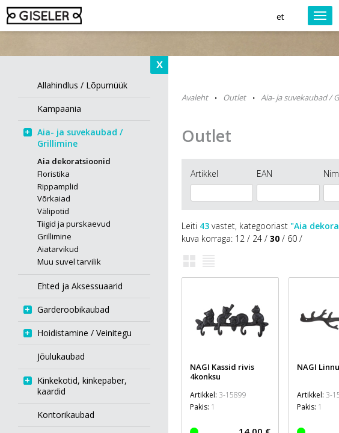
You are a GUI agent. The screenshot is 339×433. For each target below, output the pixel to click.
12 (240, 238)
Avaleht (195, 97)
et (280, 16)
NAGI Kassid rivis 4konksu (222, 371)
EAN (264, 173)
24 (257, 238)
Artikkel (204, 173)
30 (274, 238)
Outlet (234, 97)
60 (292, 238)
